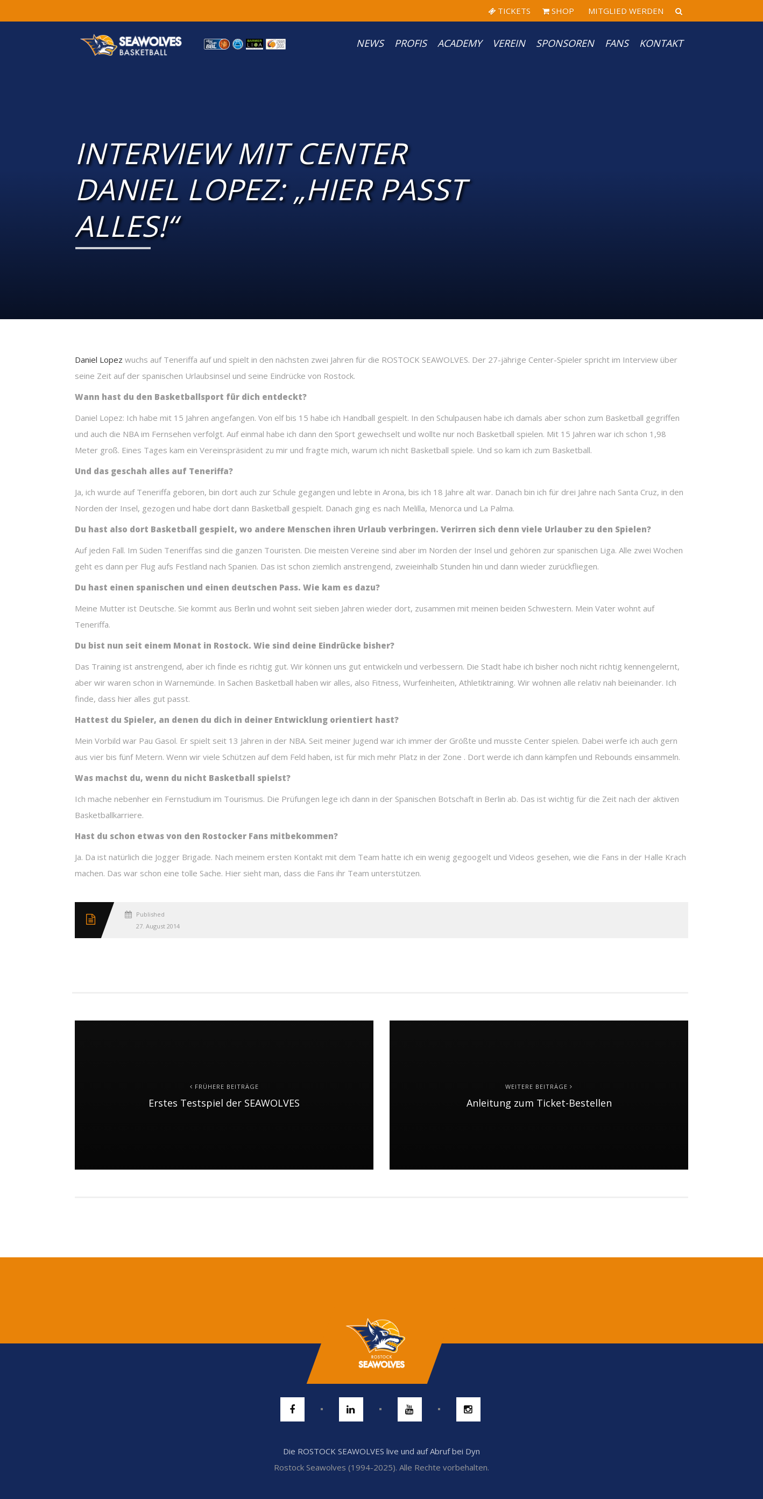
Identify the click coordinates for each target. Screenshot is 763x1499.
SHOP (558, 10)
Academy (459, 43)
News (370, 43)
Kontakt (661, 43)
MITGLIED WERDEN (624, 10)
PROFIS (410, 43)
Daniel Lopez (100, 359)
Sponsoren (565, 43)
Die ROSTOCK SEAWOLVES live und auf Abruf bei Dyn (381, 1451)
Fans (616, 43)
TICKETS (509, 10)
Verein (508, 43)
